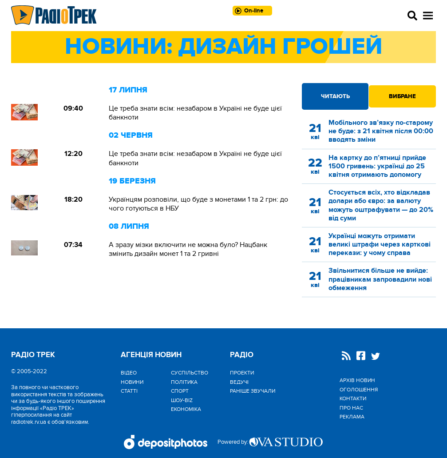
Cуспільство (189, 373)
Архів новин (357, 380)
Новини (132, 382)
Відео (129, 373)
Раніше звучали (252, 391)
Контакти (353, 398)
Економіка (186, 409)
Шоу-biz (182, 400)
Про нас (351, 408)
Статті (129, 391)
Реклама (352, 417)
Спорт (180, 391)
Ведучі (239, 382)
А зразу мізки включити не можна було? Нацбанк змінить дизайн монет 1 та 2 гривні (188, 249)
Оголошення (359, 389)
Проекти (242, 373)
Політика (184, 382)
